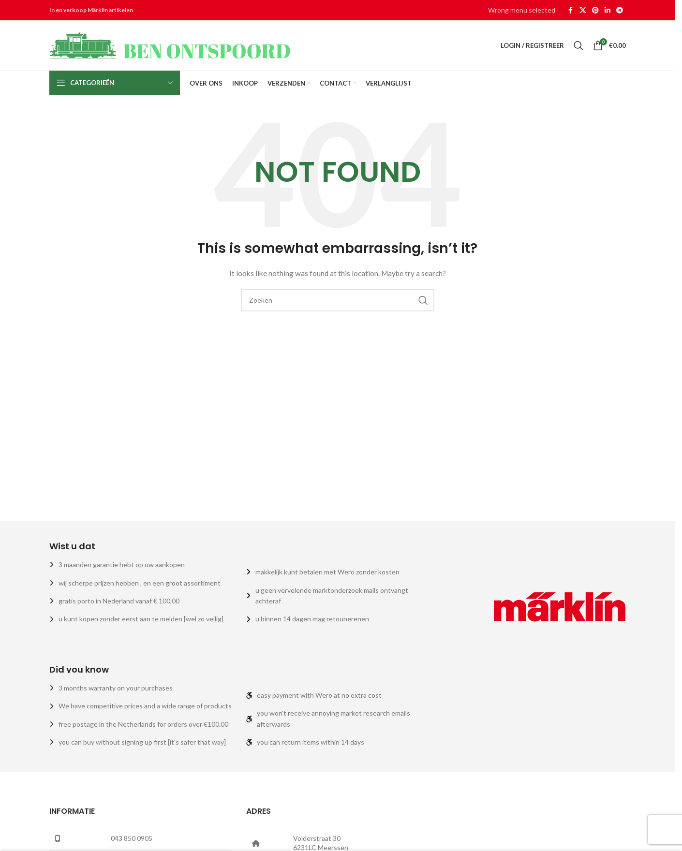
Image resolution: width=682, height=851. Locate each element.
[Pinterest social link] (595, 10)
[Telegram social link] (619, 10)
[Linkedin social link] (607, 10)
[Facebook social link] (571, 10)
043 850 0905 (131, 838)
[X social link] (583, 10)
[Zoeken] (578, 45)
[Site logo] (170, 45)
